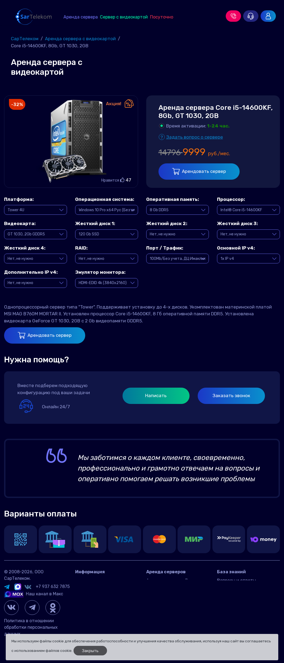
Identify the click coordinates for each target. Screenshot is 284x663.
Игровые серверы (235, 588)
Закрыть (90, 650)
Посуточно (161, 17)
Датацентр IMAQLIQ (96, 588)
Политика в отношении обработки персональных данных (31, 627)
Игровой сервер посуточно (174, 603)
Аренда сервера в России (173, 580)
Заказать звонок (231, 395)
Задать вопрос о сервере (194, 137)
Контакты (85, 580)
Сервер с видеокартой (124, 17)
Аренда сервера (80, 17)
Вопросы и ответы (236, 580)
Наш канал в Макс (33, 593)
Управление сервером (240, 596)
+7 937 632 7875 (53, 586)
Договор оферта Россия (100, 596)
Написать (156, 395)
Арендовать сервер (199, 171)
